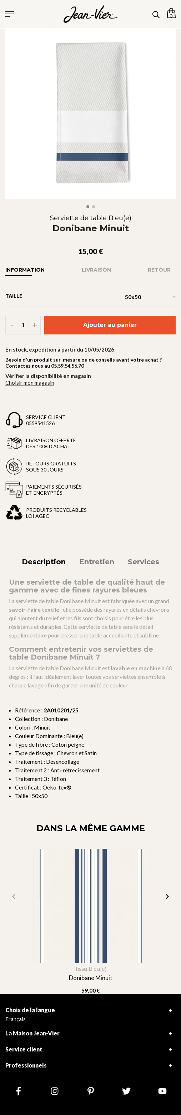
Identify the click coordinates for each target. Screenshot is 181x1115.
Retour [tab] (159, 270)
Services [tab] (143, 562)
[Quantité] (23, 325)
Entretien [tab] (96, 562)
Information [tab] (25, 270)
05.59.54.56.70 (67, 366)
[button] (167, 896)
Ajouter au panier (110, 325)
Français (15, 1019)
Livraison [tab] (96, 270)
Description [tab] (44, 562)
